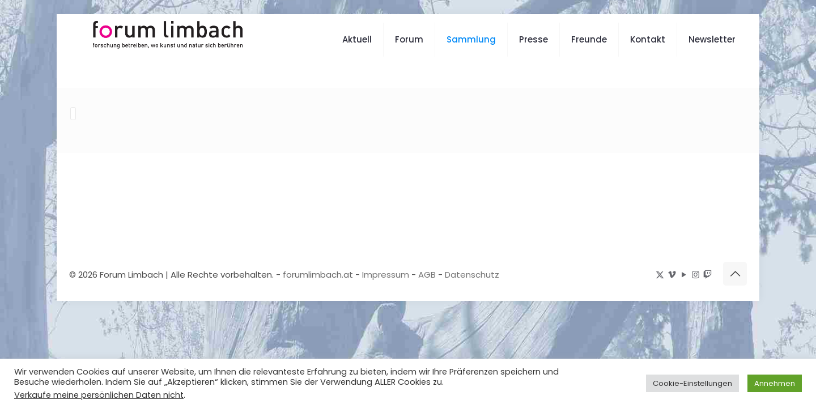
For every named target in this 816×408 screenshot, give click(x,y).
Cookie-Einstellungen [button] (692, 383)
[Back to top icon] (735, 273)
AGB (427, 274)
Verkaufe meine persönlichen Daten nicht (99, 395)
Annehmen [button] (774, 383)
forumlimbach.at (318, 274)
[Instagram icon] (695, 274)
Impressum (385, 274)
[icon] (707, 274)
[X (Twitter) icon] (660, 274)
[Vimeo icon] (672, 274)
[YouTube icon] (683, 274)
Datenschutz (472, 274)
